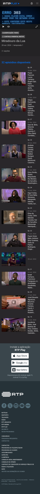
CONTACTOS (5, 445)
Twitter (10, 405)
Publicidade (12, 481)
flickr (28, 405)
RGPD (3, 469)
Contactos (5, 441)
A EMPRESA (5, 457)
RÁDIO (4, 420)
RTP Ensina (5, 424)
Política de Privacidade (8, 479)
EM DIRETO (5, 429)
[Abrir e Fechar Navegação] (37, 3)
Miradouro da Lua (13, 41)
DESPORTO (5, 415)
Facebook (4, 405)
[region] (20, 17)
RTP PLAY (4, 427)
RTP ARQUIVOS (6, 422)
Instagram (16, 405)
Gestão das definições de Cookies (13, 471)
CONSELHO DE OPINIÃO (9, 462)
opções (6, 51)
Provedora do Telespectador (12, 448)
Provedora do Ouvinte (9, 450)
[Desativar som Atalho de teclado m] (8, 26)
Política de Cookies (22, 479)
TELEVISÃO (5, 417)
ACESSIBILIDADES (7, 452)
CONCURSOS (5, 436)
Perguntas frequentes (9, 438)
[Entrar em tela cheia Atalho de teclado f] (36, 26)
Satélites (5, 455)
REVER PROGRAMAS (8, 431)
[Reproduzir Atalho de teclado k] (3, 26)
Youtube (22, 405)
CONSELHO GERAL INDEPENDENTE (12, 459)
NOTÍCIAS (4, 412)
